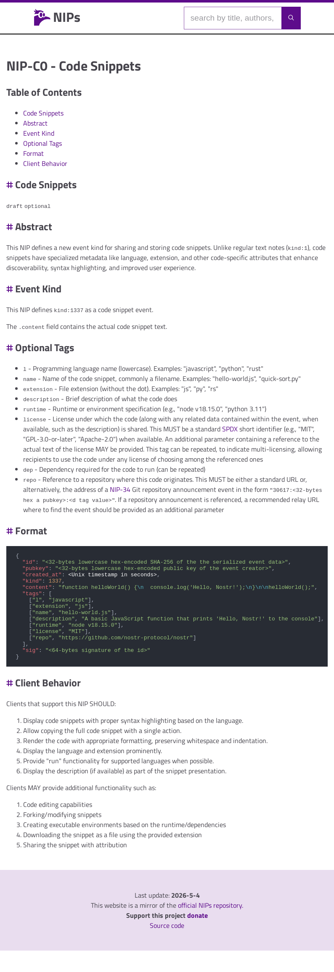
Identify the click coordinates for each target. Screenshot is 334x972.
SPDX (230, 429)
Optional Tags (42, 143)
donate (197, 937)
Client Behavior (45, 163)
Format (33, 153)
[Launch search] (291, 18)
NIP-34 (120, 489)
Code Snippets (43, 113)
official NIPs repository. (210, 927)
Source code (167, 947)
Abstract (35, 123)
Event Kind (38, 133)
